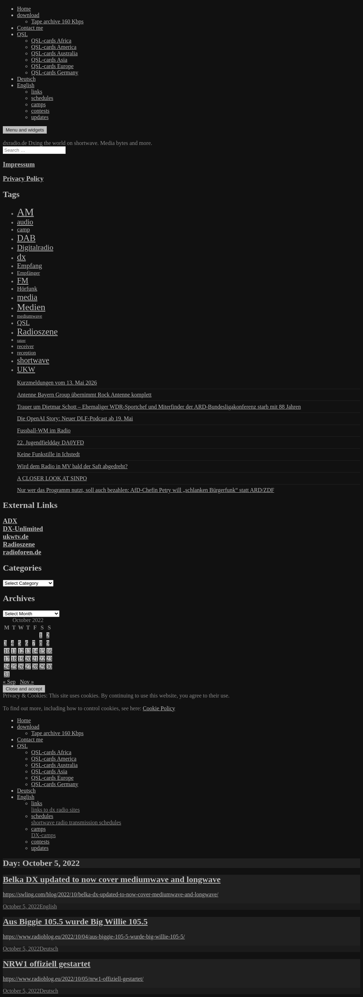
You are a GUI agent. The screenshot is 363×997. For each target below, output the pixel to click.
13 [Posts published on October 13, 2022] (28, 651)
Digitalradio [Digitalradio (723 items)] (35, 247)
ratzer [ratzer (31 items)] (21, 340)
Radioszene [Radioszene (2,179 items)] (37, 331)
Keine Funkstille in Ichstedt (48, 454)
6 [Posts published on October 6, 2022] (26, 643)
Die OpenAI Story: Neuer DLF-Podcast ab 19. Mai (75, 418)
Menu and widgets (25, 130)
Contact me (30, 28)
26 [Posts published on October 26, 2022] (21, 666)
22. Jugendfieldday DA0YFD (50, 442)
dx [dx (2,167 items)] (21, 257)
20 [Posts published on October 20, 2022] (28, 659)
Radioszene (19, 544)
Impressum (19, 164)
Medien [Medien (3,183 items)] (31, 307)
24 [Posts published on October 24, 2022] (7, 666)
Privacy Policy (23, 178)
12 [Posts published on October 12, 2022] (21, 651)
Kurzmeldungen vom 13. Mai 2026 (57, 383)
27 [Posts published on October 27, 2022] (28, 666)
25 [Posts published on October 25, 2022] (14, 666)
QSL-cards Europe (52, 66)
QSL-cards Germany (54, 72)
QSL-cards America (54, 47)
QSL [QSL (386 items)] (23, 322)
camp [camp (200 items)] (23, 229)
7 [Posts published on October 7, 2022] (33, 643)
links (36, 92)
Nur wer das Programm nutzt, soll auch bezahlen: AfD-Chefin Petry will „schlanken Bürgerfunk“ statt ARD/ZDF (145, 490)
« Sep (9, 682)
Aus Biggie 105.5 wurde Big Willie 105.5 (75, 921)
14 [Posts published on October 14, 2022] (35, 651)
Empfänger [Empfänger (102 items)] (28, 273)
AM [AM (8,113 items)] (25, 212)
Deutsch (26, 79)
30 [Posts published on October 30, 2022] (49, 666)
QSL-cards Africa (51, 41)
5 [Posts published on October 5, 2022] (19, 643)
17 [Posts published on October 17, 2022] (7, 659)
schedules (42, 98)
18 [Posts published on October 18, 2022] (14, 659)
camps (38, 104)
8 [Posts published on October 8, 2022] (40, 643)
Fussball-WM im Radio (44, 430)
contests (40, 111)
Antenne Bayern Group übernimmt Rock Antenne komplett (84, 395)
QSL (22, 34)
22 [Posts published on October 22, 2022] (42, 659)
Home (24, 9)
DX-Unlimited (23, 528)
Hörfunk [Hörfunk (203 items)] (27, 288)
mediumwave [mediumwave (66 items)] (29, 316)
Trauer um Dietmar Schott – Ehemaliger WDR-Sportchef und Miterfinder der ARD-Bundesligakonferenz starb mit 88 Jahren (159, 407)
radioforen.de (22, 552)
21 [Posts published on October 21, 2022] (35, 659)
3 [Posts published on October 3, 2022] (5, 643)
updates (40, 117)
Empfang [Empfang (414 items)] (29, 265)
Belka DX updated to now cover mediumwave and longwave (111, 879)
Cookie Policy (159, 708)
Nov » (27, 682)
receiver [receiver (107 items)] (25, 346)
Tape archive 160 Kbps (57, 21)
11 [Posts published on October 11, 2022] (13, 651)
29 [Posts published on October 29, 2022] (42, 666)
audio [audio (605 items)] (25, 222)
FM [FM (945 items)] (22, 280)
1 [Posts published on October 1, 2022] (40, 635)
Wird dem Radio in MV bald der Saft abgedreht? (72, 466)
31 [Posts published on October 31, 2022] (7, 674)
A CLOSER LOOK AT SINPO (52, 478)
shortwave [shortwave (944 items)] (33, 360)
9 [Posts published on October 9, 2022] (47, 643)
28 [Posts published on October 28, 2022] (35, 666)
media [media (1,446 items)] (27, 297)
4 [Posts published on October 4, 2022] (12, 643)
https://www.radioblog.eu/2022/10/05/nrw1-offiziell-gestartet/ (73, 979)
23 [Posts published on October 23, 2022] (49, 659)
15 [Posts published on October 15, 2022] (42, 651)
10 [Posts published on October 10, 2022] (7, 651)
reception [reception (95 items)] (26, 352)
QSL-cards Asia (49, 60)
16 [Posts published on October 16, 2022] (49, 651)
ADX (10, 521)
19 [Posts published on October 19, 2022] (21, 659)
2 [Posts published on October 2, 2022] (47, 635)
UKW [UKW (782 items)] (26, 369)
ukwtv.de (15, 536)
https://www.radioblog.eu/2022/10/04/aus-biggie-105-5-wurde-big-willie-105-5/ (94, 937)
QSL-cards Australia (54, 53)
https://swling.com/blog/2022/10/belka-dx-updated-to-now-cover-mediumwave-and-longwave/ (110, 894)
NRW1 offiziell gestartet (46, 963)
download (28, 15)
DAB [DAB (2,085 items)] (26, 238)
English (25, 85)
